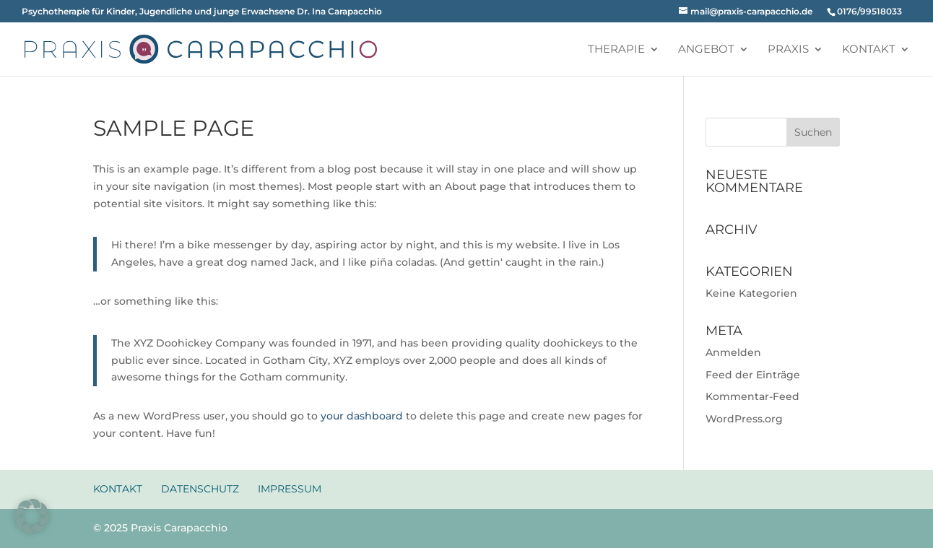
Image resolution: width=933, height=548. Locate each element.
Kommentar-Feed (752, 396)
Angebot (706, 50)
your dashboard (362, 415)
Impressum (289, 488)
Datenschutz (200, 488)
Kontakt (868, 50)
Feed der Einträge (753, 374)
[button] (32, 516)
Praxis (788, 50)
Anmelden (733, 352)
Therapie (616, 50)
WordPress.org (744, 418)
